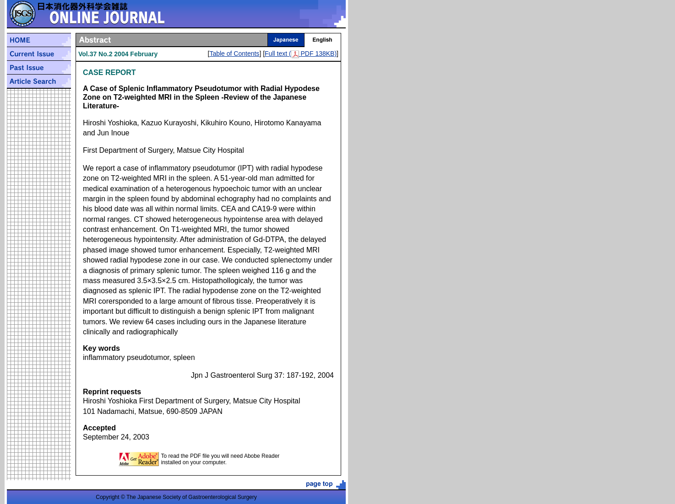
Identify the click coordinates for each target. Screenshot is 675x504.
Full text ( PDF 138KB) (301, 53)
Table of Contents (234, 53)
